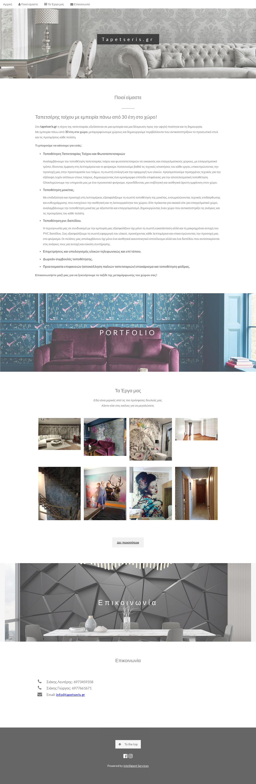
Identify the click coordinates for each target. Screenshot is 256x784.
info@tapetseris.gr (70, 694)
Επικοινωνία (80, 4)
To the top (128, 744)
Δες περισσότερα (128, 542)
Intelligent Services (136, 766)
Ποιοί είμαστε (28, 4)
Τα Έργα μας (54, 4)
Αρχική (7, 4)
